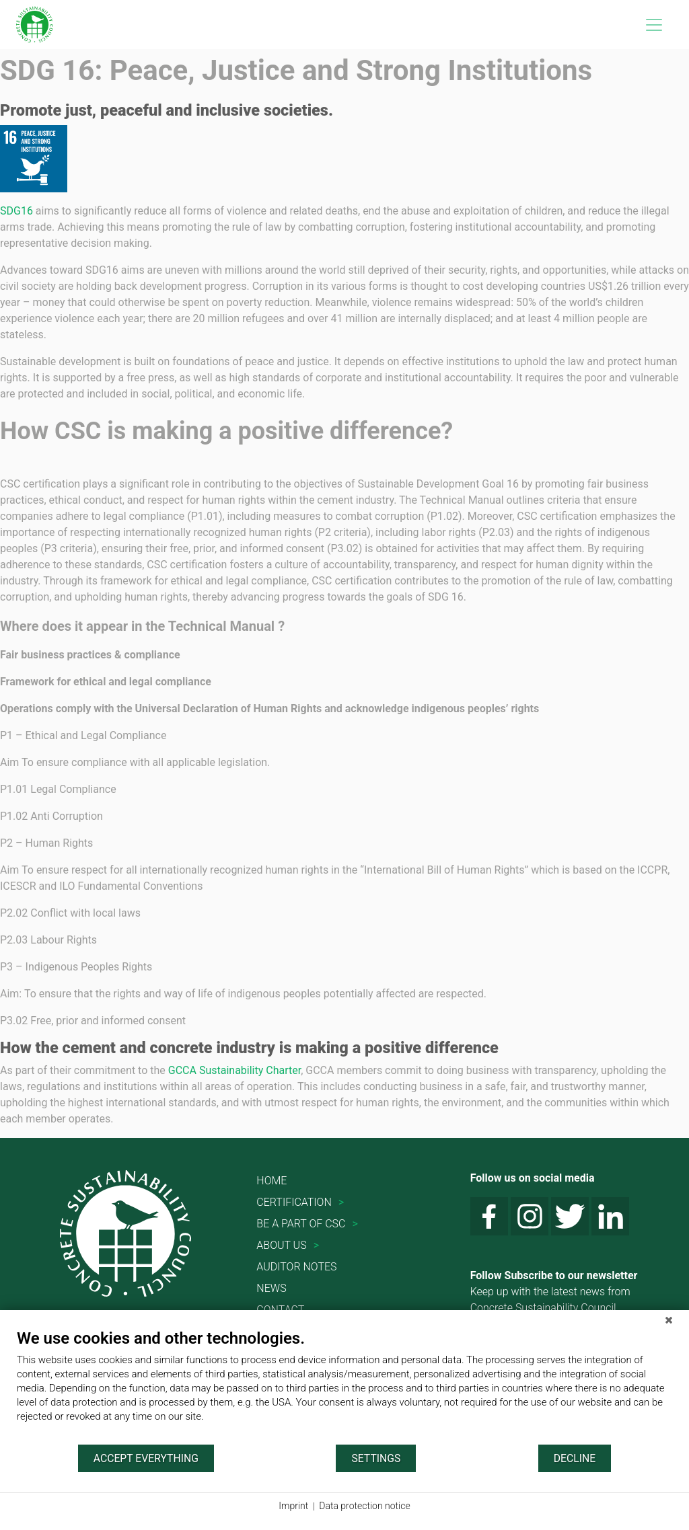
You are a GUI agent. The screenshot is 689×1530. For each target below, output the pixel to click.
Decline (575, 1458)
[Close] (669, 1320)
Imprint (293, 1505)
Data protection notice (364, 1505)
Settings (375, 1458)
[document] (344, 1385)
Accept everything (146, 1458)
